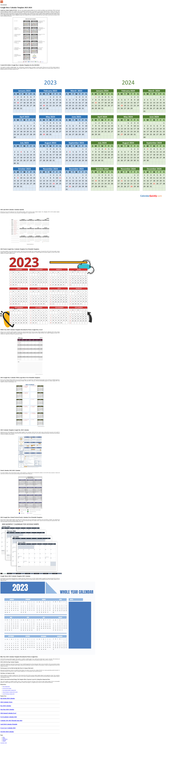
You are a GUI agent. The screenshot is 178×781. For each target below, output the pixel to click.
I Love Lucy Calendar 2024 (7, 728)
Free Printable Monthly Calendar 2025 (9, 690)
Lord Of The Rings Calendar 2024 (8, 693)
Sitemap (4, 741)
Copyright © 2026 (3, 742)
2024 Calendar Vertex (6, 702)
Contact (4, 738)
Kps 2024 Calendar (5, 705)
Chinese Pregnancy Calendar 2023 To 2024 (10, 692)
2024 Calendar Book (6, 686)
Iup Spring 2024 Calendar (7, 698)
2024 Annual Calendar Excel (8, 713)
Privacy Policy (5, 739)
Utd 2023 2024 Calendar (7, 731)
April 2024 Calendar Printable (8, 724)
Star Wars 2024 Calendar (7, 688)
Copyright (4, 740)
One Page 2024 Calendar (7, 709)
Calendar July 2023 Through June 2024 (11, 720)
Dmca (4, 737)
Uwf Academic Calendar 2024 (8, 717)
